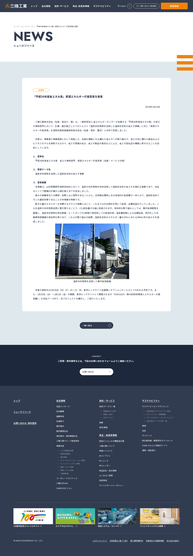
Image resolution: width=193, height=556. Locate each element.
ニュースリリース (26, 26)
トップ (15, 26)
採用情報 (174, 6)
